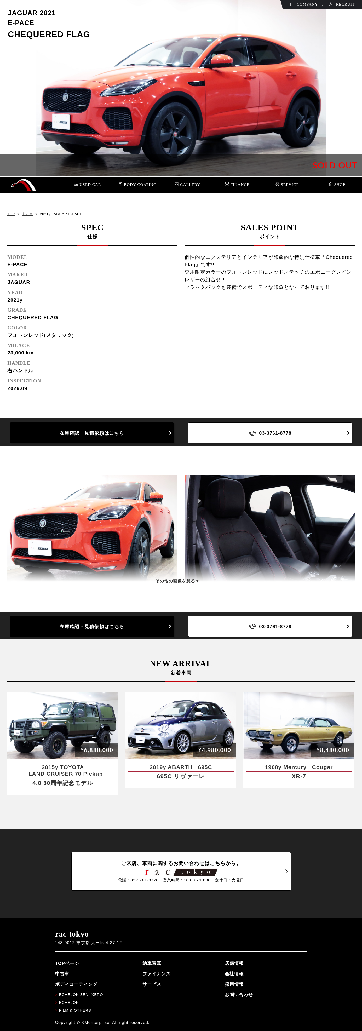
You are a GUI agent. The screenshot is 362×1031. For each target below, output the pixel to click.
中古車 (27, 214)
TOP (11, 214)
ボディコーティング (76, 984)
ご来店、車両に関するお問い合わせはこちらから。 (181, 872)
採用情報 (234, 984)
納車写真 (151, 963)
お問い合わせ (239, 994)
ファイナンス (156, 973)
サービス (151, 984)
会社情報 (234, 973)
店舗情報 (234, 963)
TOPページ (67, 963)
